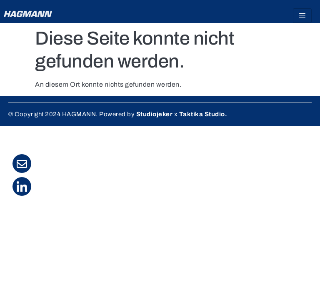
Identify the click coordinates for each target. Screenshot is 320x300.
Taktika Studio (202, 114)
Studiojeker (154, 114)
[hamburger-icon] (302, 15)
